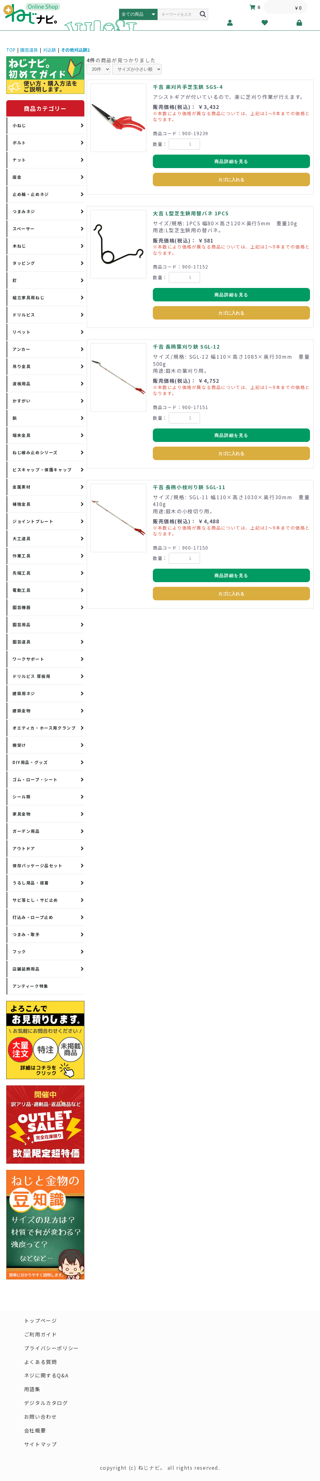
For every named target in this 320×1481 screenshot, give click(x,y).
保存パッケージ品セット (37, 866)
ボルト (19, 143)
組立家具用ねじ (28, 297)
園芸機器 (21, 607)
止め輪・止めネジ (30, 194)
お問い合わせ (40, 1417)
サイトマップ (40, 1444)
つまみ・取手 (26, 934)
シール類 (21, 797)
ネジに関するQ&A (46, 1376)
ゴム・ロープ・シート (35, 779)
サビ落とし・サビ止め (35, 900)
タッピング (23, 263)
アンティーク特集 (30, 986)
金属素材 (21, 487)
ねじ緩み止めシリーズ (35, 452)
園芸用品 (21, 625)
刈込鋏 (49, 50)
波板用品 (21, 384)
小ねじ (19, 125)
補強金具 (21, 504)
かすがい (21, 401)
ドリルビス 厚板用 (31, 676)
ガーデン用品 (26, 831)
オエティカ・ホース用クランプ (44, 728)
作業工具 (21, 556)
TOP (10, 50)
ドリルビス (23, 315)
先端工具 (21, 573)
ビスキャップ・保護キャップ (42, 470)
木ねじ (19, 246)
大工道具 (21, 538)
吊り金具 (21, 366)
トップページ (40, 1321)
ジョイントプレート (32, 521)
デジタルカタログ (46, 1403)
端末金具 (21, 435)
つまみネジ (23, 211)
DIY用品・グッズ (30, 762)
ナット (19, 160)
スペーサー (23, 229)
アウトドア (23, 848)
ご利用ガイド (40, 1334)
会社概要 (35, 1431)
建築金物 (21, 711)
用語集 (32, 1389)
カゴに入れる (231, 179)
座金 (17, 177)
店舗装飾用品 (26, 969)
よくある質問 (40, 1362)
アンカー (21, 349)
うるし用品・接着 (30, 883)
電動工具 (21, 590)
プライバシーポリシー (51, 1348)
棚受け (19, 745)
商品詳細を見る (231, 161)
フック (19, 952)
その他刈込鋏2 (75, 50)
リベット (21, 332)
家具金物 (21, 814)
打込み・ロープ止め (32, 917)
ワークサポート (28, 659)
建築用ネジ (23, 693)
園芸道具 (29, 50)
